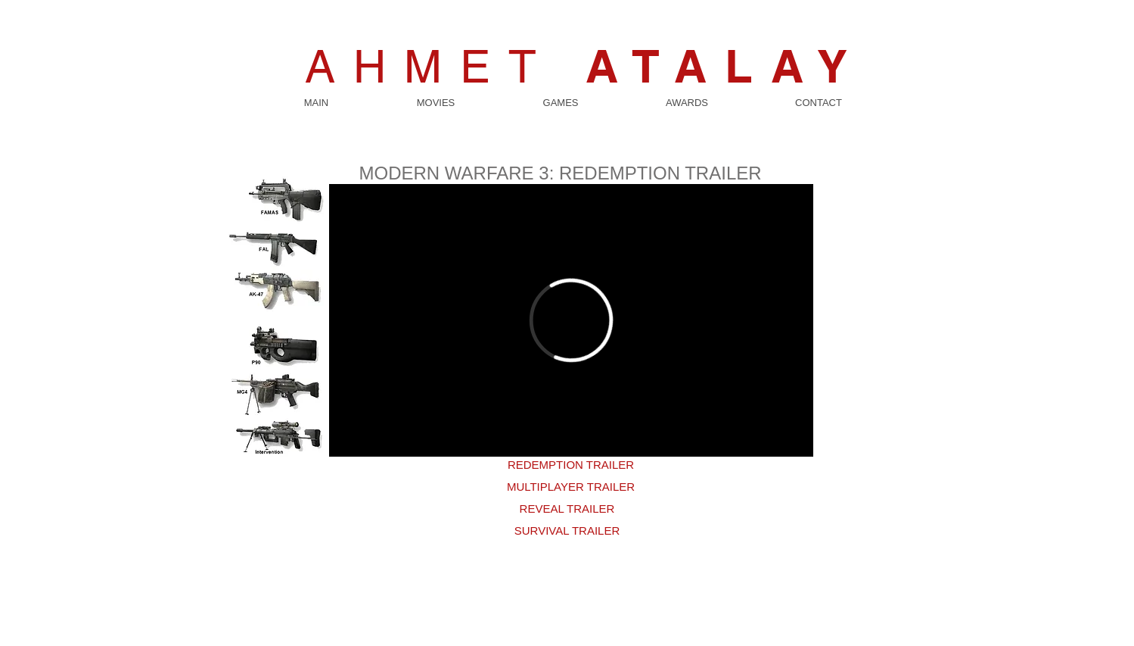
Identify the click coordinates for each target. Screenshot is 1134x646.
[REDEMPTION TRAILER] (571, 465)
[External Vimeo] (571, 320)
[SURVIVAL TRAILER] (567, 530)
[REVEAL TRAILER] (567, 508)
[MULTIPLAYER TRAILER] (571, 487)
